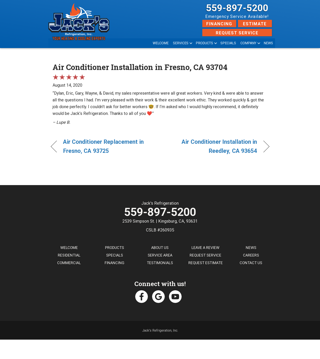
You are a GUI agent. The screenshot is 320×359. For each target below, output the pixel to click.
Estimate (255, 23)
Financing (219, 23)
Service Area (160, 255)
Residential (69, 255)
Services (180, 43)
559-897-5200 (237, 7)
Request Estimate (205, 263)
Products (204, 43)
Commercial (69, 263)
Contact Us (251, 263)
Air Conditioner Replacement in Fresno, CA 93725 (103, 146)
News (268, 43)
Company (248, 43)
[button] (190, 43)
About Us (160, 248)
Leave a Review (205, 248)
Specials (228, 43)
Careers (251, 255)
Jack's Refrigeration (160, 203)
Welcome (161, 43)
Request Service (237, 32)
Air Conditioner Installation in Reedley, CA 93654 (211, 146)
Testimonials (160, 263)
